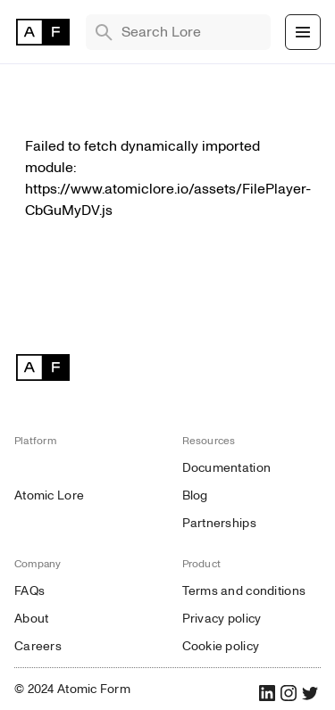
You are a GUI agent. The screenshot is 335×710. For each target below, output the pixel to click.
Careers (38, 646)
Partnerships (219, 523)
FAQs (29, 590)
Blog (195, 495)
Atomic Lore (49, 495)
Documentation (227, 467)
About (31, 618)
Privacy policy (222, 618)
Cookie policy (221, 646)
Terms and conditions (244, 590)
